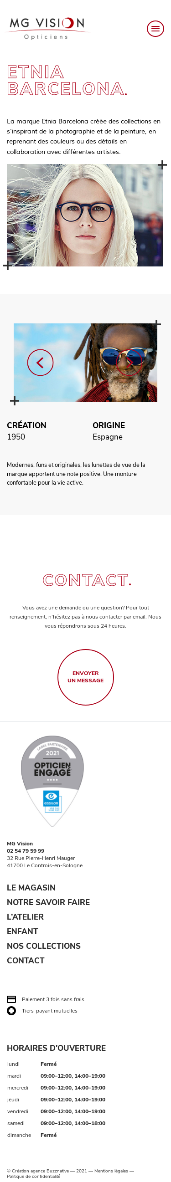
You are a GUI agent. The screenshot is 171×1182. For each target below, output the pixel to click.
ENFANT (22, 931)
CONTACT (26, 961)
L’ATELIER (25, 917)
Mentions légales (111, 1171)
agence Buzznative (50, 1171)
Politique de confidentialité (33, 1176)
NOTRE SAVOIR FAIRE (48, 902)
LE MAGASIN (31, 888)
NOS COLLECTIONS (44, 946)
